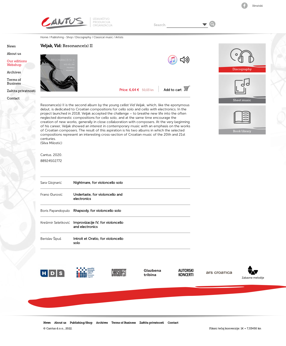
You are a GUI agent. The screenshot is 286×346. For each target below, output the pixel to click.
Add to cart (173, 90)
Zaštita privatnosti (21, 91)
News (11, 46)
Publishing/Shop (81, 322)
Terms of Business (14, 81)
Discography (83, 37)
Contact (13, 98)
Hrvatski (257, 5)
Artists (119, 37)
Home (44, 37)
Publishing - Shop (62, 37)
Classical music (103, 37)
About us (14, 54)
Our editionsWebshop (17, 63)
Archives (14, 72)
